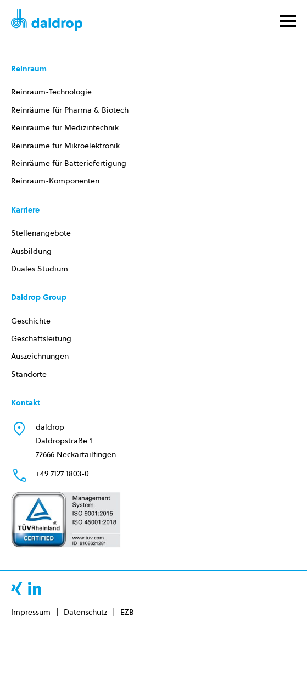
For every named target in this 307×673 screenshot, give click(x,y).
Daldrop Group (38, 297)
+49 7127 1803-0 (62, 473)
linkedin (34, 588)
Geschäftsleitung (41, 338)
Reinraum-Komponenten (55, 180)
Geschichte (31, 320)
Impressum (31, 612)
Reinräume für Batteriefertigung (68, 163)
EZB (127, 612)
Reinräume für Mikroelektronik (65, 145)
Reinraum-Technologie (51, 91)
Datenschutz (85, 612)
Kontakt (25, 402)
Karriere (25, 209)
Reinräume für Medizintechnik (65, 127)
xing (17, 588)
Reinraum (29, 68)
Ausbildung (31, 251)
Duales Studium (39, 268)
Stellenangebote (41, 232)
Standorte (29, 374)
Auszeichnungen (40, 356)
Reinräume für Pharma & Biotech (70, 109)
